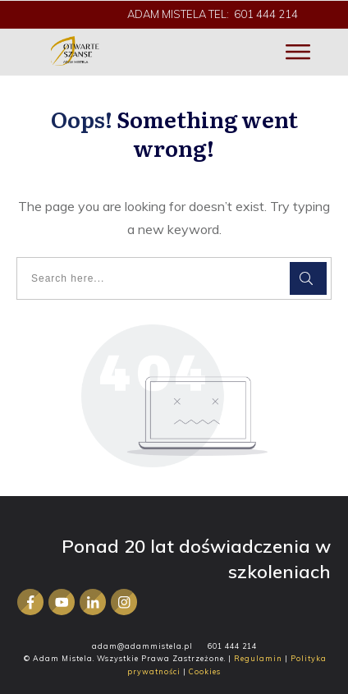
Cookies (205, 671)
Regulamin (258, 658)
